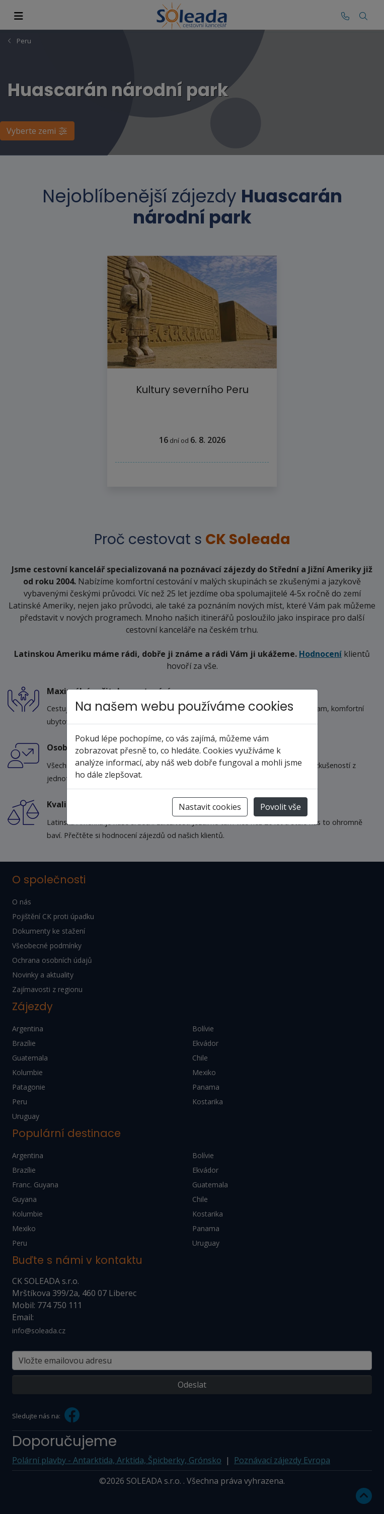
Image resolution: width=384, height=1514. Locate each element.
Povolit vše (280, 806)
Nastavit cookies (210, 806)
